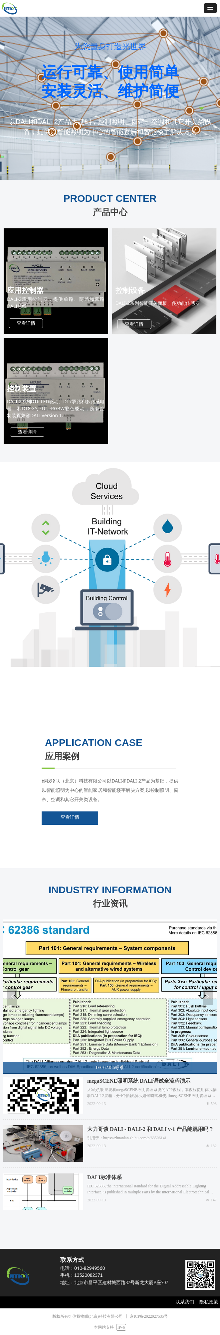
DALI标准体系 (104, 1177)
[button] (210, 8)
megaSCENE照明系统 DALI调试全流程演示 (138, 1081)
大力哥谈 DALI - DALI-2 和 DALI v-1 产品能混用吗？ (150, 1129)
